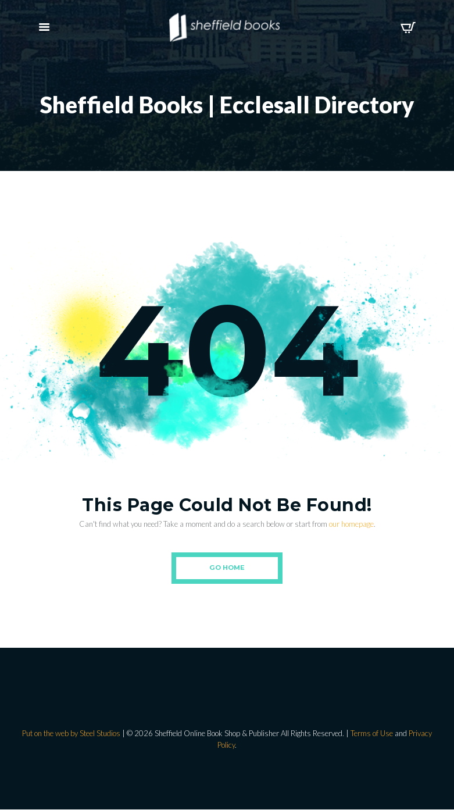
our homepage (351, 524)
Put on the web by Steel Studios (71, 733)
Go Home (227, 567)
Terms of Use (372, 733)
